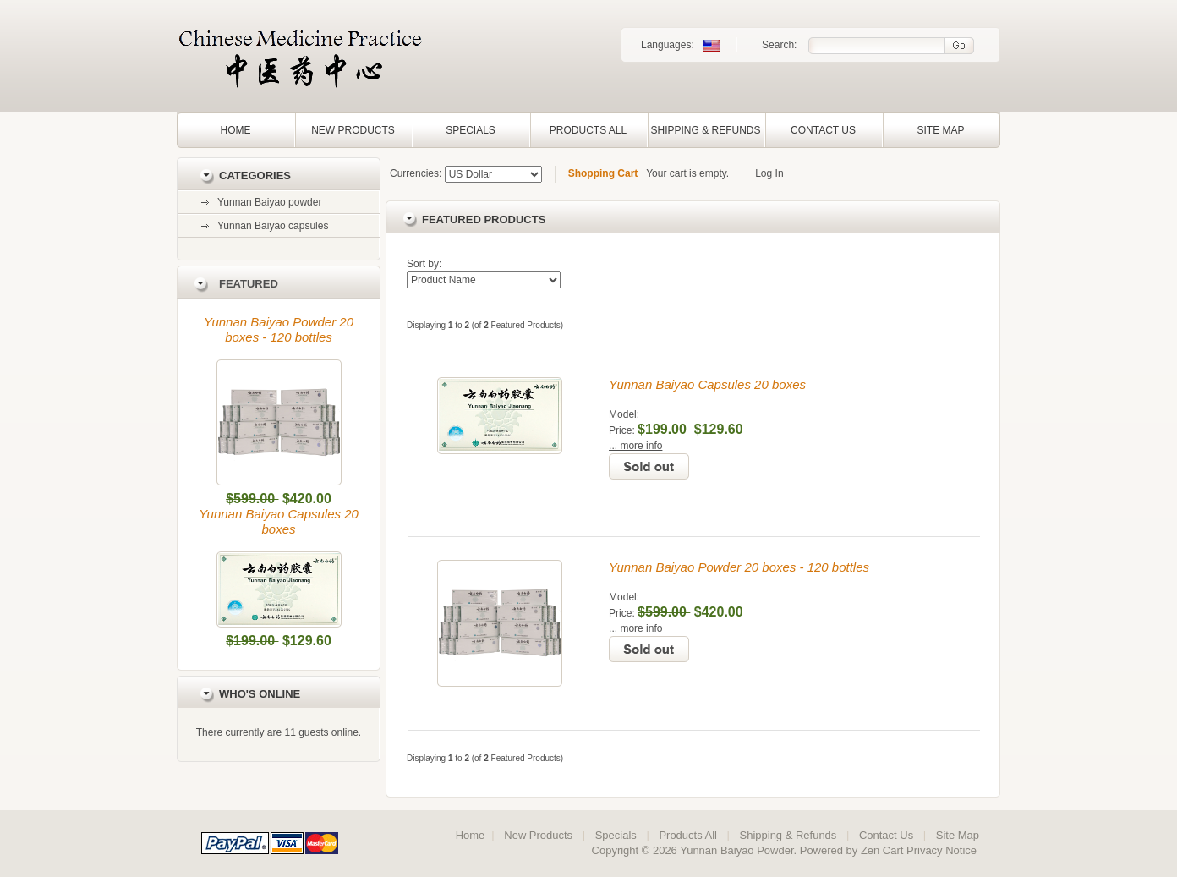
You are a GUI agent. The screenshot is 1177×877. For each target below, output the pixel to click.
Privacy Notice (941, 850)
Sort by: (424, 264)
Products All (588, 130)
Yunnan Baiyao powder (269, 202)
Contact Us (823, 130)
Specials (470, 130)
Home (236, 130)
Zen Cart (882, 850)
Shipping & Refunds (705, 130)
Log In (769, 173)
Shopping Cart (603, 173)
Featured (248, 283)
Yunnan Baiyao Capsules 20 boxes (279, 521)
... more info (635, 446)
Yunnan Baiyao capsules (272, 226)
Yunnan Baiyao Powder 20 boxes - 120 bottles (278, 329)
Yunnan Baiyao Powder (736, 850)
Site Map (940, 130)
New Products (353, 130)
